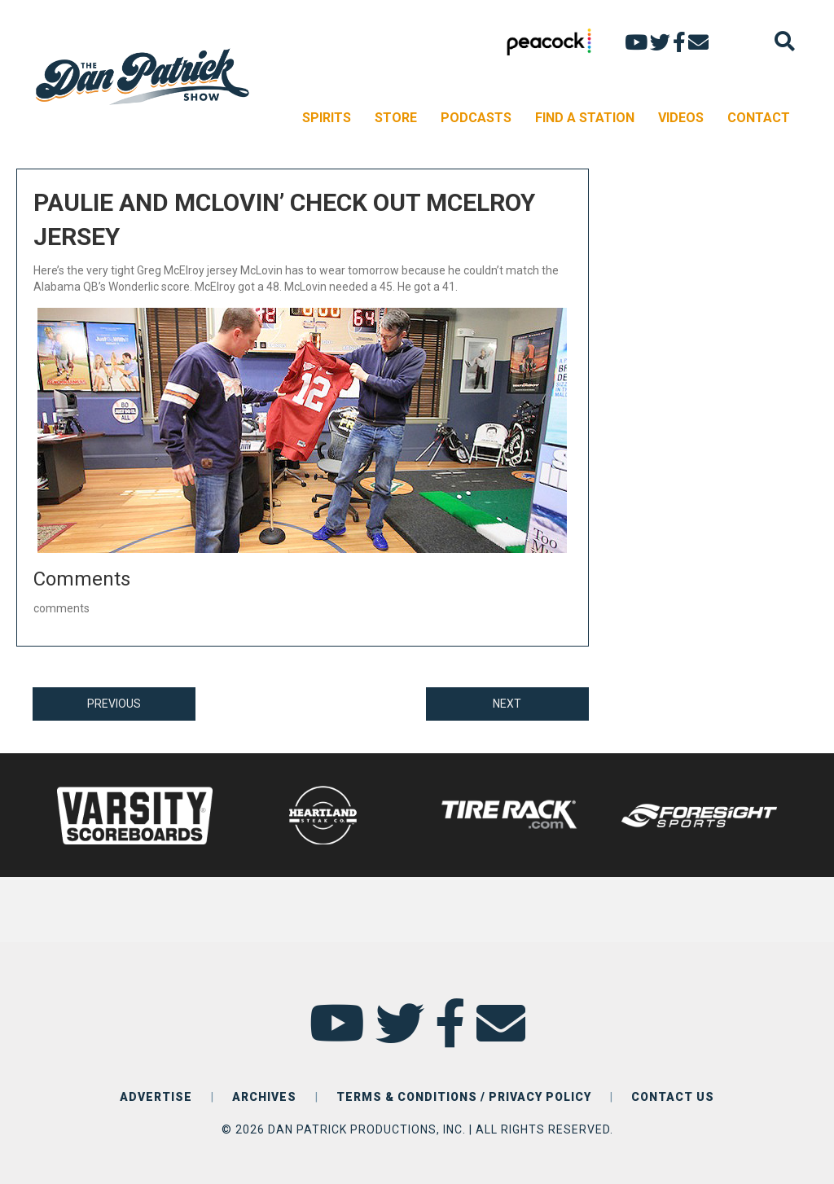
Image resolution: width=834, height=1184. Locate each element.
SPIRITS (326, 117)
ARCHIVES (264, 1096)
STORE (396, 117)
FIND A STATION (584, 117)
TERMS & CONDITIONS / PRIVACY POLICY (463, 1096)
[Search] (784, 41)
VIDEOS (681, 117)
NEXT (507, 703)
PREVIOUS (114, 703)
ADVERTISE (156, 1096)
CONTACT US (672, 1096)
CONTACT (758, 117)
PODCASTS (476, 117)
